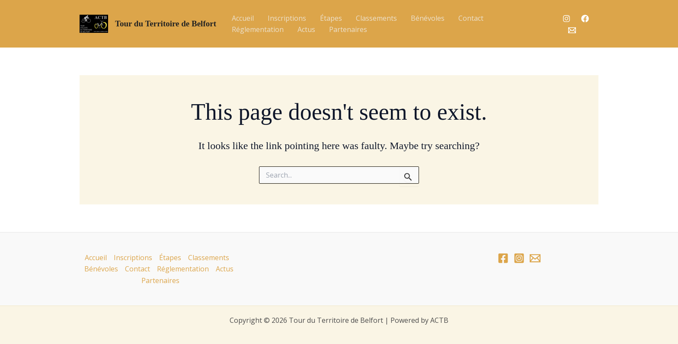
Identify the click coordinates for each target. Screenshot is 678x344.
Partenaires (348, 29)
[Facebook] (585, 18)
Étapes (331, 18)
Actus (306, 29)
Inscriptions (287, 18)
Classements (376, 18)
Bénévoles (428, 18)
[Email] (572, 30)
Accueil (243, 18)
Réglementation (258, 29)
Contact (470, 18)
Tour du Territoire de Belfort (165, 23)
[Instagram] (566, 18)
